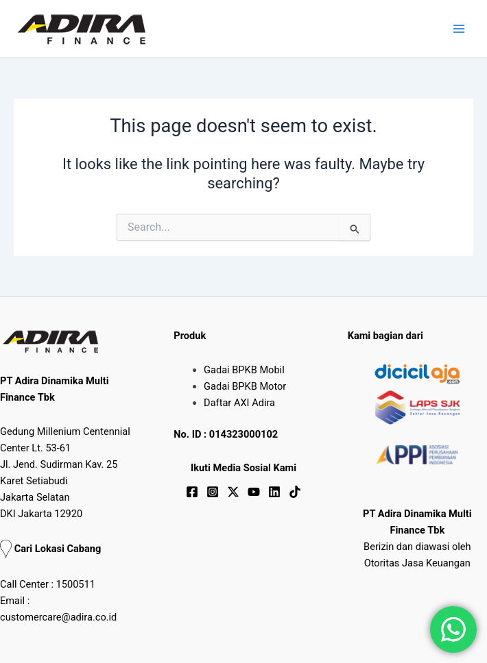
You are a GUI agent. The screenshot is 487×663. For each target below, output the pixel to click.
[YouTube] (254, 492)
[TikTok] (295, 492)
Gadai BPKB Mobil (244, 370)
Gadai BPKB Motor (245, 386)
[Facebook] (192, 492)
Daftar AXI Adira (239, 403)
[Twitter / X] (233, 492)
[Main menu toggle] (458, 28)
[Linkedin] (274, 492)
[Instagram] (212, 492)
